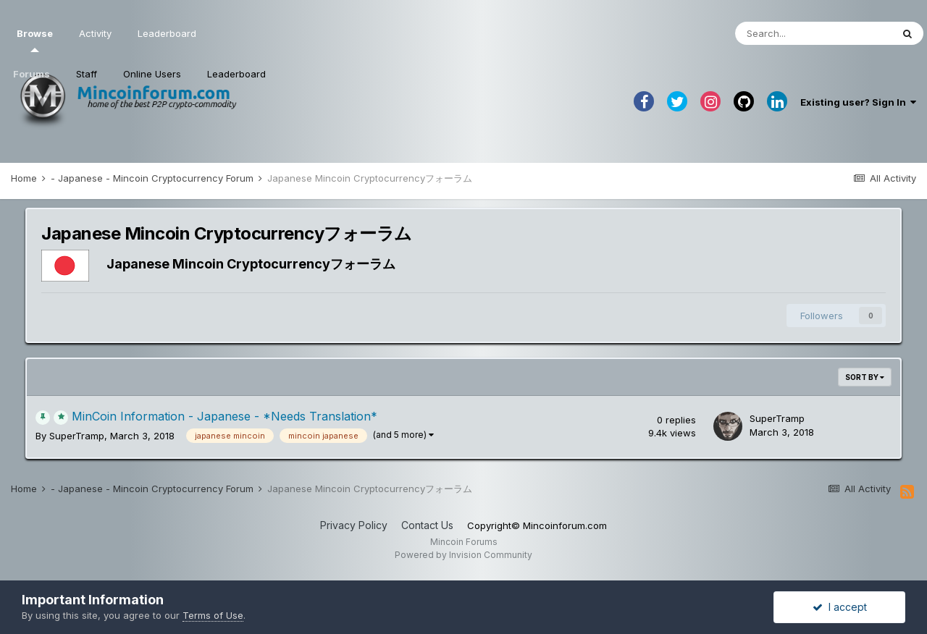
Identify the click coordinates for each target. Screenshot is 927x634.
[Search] (813, 33)
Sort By (864, 377)
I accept (840, 607)
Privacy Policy (353, 525)
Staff (86, 74)
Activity (95, 33)
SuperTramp (76, 435)
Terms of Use (213, 615)
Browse (35, 40)
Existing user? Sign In (858, 102)
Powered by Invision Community (463, 554)
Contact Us (427, 525)
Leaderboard (236, 74)
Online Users (152, 74)
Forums (31, 74)
